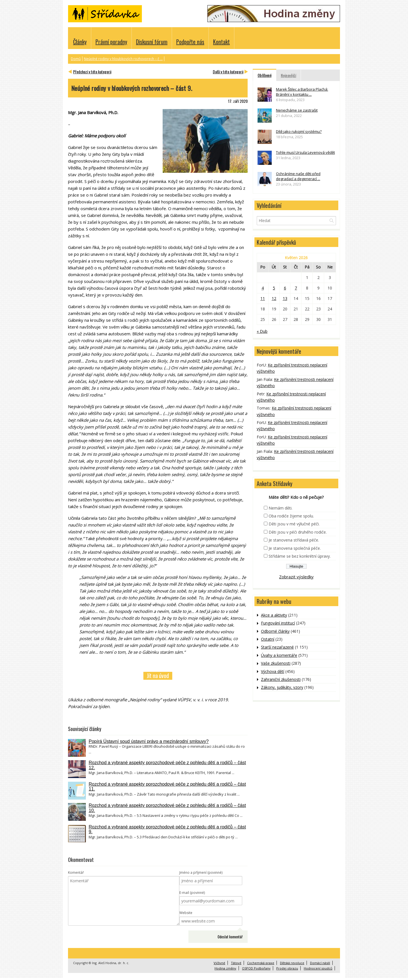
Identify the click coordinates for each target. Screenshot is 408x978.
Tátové (236, 963)
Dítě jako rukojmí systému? (299, 131)
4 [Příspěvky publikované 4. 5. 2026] (263, 288)
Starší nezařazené (277, 647)
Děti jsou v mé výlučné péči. (294, 524)
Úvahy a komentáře (279, 655)
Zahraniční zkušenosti (281, 679)
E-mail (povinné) (192, 892)
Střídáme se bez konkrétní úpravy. (300, 556)
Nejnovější (288, 75)
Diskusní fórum (151, 41)
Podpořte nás (190, 41)
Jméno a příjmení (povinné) (200, 872)
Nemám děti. (280, 508)
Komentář (76, 872)
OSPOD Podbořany (256, 968)
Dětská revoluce (292, 963)
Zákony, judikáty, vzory (282, 687)
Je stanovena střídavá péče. (294, 540)
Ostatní (267, 639)
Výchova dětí (272, 671)
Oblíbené (264, 75)
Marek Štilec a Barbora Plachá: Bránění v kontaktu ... (302, 92)
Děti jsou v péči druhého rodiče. (298, 532)
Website (185, 912)
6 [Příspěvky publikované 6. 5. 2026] (285, 288)
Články (80, 41)
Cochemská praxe (260, 963)
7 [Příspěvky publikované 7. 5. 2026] (296, 288)
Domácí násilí (320, 963)
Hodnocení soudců (318, 968)
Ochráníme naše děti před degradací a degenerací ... (298, 176)
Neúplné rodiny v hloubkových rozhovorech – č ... (123, 58)
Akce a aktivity (274, 615)
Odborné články (275, 631)
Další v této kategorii (228, 71)
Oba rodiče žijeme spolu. (291, 516)
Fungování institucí (278, 623)
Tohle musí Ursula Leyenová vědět (305, 152)
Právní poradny (111, 41)
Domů (76, 58)
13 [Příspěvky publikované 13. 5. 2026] (285, 298)
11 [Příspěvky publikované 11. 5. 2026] (262, 298)
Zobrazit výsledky (296, 576)
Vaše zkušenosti (275, 663)
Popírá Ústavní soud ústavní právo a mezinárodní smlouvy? (149, 741)
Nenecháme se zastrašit (297, 110)
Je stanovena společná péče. (295, 548)
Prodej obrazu (287, 968)
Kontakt (221, 41)
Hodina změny (225, 968)
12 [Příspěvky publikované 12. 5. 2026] (274, 298)
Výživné (219, 963)
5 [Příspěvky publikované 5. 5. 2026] (274, 288)
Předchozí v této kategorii (92, 71)
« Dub (262, 331)
